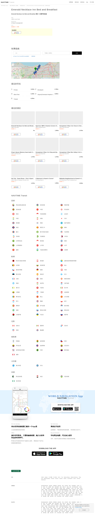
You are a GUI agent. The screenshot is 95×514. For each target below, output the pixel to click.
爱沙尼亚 (50, 507)
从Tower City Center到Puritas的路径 (21, 56)
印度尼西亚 (74, 485)
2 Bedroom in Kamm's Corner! (45, 178)
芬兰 (57, 507)
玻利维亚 (56, 494)
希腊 (70, 507)
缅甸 (68, 503)
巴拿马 (42, 494)
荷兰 (74, 492)
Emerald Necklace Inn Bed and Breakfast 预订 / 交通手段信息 (29, 14)
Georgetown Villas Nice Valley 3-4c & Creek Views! (74, 152)
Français (52, 478)
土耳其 (72, 488)
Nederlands (43, 479)
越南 (78, 488)
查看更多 (33, 56)
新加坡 (61, 488)
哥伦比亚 (63, 494)
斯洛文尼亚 (56, 493)
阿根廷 (52, 494)
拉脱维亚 (58, 492)
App (87, 2)
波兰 (79, 492)
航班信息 (82, 2)
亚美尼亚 (50, 485)
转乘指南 (71, 2)
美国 (45, 494)
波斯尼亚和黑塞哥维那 (63, 489)
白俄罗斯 (65, 493)
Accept (84, 510)
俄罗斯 (73, 493)
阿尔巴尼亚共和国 (51, 489)
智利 (59, 494)
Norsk (74, 478)
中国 (63, 485)
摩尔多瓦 (63, 492)
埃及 (63, 496)
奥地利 (57, 489)
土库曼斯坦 (68, 488)
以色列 (78, 485)
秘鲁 (48, 496)
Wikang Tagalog (47, 478)
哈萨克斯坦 (57, 503)
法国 (60, 507)
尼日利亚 (71, 496)
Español (61, 478)
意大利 (48, 492)
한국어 (59, 477)
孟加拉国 (59, 485)
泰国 (64, 488)
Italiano (65, 478)
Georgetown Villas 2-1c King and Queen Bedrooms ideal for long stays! (57, 152)
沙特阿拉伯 (56, 488)
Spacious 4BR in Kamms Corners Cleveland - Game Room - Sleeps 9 (56, 126)
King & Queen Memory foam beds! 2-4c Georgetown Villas (28, 152)
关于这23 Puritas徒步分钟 (17, 23)
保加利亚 (74, 489)
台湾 (75, 488)
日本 (47, 503)
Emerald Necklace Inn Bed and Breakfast (34, 9)
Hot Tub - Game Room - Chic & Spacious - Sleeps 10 (26, 178)
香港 (70, 485)
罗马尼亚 (44, 493)
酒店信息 (77, 2)
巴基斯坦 (48, 488)
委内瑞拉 (44, 496)
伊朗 (44, 503)
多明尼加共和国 (77, 494)
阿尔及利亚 (59, 496)
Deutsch (56, 478)
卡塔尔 (52, 488)
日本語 (42, 477)
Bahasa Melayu (67, 477)
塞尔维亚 (49, 493)
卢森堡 (55, 492)
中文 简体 (55, 477)
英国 (62, 507)
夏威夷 (49, 494)
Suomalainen (70, 478)
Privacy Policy (78, 507)
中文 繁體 (50, 477)
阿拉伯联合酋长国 (44, 485)
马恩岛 (44, 492)
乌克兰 (69, 493)
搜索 (77, 53)
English (46, 477)
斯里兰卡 (64, 503)
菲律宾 (44, 488)
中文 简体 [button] (92, 2)
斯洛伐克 (61, 493)
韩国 (53, 503)
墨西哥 (80, 493)
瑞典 (52, 493)
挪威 (76, 492)
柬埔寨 (49, 503)
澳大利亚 (51, 496)
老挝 (61, 503)
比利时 (70, 489)
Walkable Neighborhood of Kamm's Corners (72, 178)
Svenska (78, 478)
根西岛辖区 (66, 507)
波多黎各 (67, 494)
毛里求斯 (66, 496)
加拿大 (76, 493)
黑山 (67, 492)
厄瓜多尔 (72, 494)
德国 (44, 507)
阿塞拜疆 (55, 485)
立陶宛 (51, 492)
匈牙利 (73, 507)
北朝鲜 (46, 489)
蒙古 (70, 503)
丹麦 (47, 507)
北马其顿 (70, 492)
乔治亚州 (66, 485)
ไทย (62, 477)
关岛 (55, 496)
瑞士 (77, 489)
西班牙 (54, 507)
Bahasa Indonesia (74, 477)
